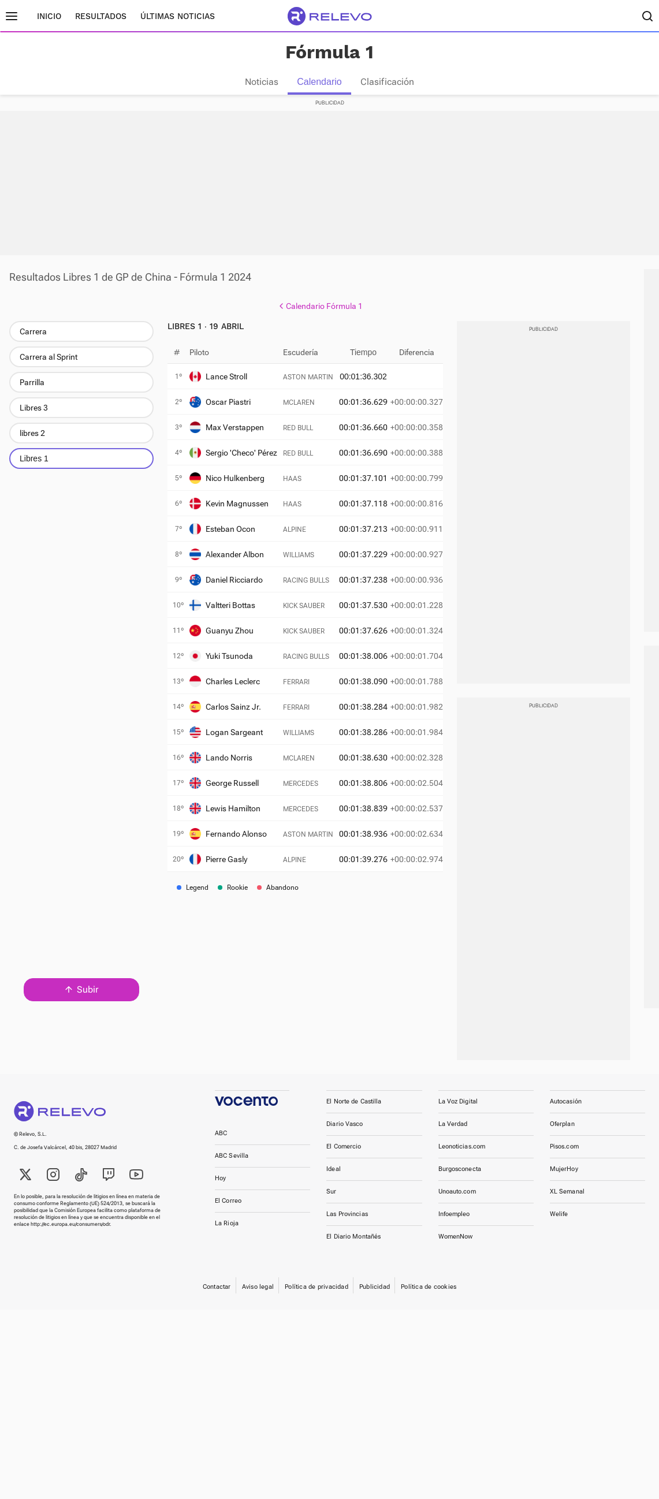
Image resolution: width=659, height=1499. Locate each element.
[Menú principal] (11, 16)
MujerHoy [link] (564, 1179)
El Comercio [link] (343, 1157)
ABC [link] (221, 1143)
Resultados (100, 16)
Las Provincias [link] (347, 1224)
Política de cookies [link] (428, 1297)
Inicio (49, 16)
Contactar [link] (217, 1297)
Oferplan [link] (562, 1134)
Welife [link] (559, 1224)
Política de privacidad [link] (316, 1297)
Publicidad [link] (374, 1297)
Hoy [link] (220, 1188)
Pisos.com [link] (564, 1157)
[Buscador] (647, 16)
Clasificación (387, 81)
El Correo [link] (228, 1211)
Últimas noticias (177, 16)
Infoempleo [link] (454, 1224)
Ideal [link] (333, 1179)
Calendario (319, 82)
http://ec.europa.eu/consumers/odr (70, 1234)
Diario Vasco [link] (344, 1134)
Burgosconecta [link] (459, 1179)
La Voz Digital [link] (458, 1112)
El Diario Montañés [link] (353, 1247)
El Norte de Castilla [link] (353, 1112)
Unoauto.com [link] (457, 1202)
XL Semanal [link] (567, 1202)
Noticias (261, 81)
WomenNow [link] (455, 1247)
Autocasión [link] (566, 1112)
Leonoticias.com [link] (462, 1157)
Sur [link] (331, 1202)
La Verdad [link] (453, 1134)
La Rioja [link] (227, 1233)
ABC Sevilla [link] (231, 1166)
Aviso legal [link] (258, 1297)
